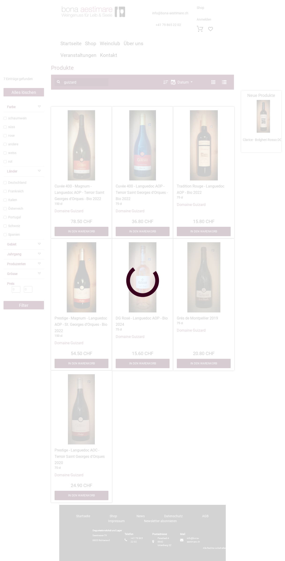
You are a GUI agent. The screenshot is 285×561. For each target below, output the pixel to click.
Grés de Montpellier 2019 (197, 318)
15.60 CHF (142, 353)
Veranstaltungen (78, 55)
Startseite (70, 43)
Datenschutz (173, 516)
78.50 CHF (81, 221)
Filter (23, 305)
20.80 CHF (204, 353)
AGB (205, 516)
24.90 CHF (81, 485)
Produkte (62, 68)
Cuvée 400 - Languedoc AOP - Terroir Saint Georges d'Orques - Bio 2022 (142, 192)
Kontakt (108, 55)
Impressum (116, 521)
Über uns (133, 43)
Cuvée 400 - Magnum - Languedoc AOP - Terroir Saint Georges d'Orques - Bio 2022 (79, 192)
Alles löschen (23, 92)
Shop (200, 8)
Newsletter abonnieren (160, 521)
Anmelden (204, 19)
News (141, 516)
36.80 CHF (142, 221)
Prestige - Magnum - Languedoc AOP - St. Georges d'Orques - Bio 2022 (81, 324)
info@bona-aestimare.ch (170, 13)
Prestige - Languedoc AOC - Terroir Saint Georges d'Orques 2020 (80, 456)
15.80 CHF (204, 221)
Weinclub (110, 43)
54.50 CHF (81, 353)
